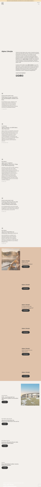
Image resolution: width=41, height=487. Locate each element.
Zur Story (4, 445)
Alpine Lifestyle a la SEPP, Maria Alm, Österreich (9, 128)
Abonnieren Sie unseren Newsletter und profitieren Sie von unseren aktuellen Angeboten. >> (20, 0)
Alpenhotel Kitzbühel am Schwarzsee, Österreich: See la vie (10, 232)
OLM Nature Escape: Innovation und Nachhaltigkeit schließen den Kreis (10, 98)
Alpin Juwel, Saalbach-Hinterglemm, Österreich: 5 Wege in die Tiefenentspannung (10, 164)
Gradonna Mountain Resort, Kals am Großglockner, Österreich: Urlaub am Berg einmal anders (10, 203)
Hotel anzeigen (26, 266)
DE (37, 2)
